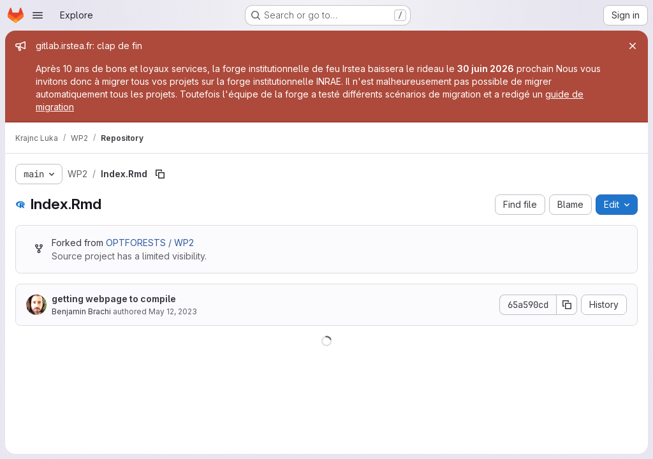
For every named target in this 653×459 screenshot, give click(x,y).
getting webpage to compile (114, 298)
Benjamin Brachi (81, 311)
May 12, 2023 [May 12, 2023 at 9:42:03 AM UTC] (173, 311)
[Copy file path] (160, 174)
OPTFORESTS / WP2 (150, 242)
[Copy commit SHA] (567, 305)
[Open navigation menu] (37, 15)
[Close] (632, 46)
